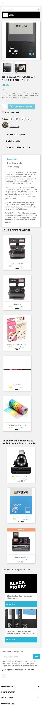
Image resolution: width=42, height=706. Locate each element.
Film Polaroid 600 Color (21, 517)
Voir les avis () (14, 127)
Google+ (23, 118)
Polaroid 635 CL (17, 264)
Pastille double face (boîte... (17, 344)
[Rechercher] (21, 9)
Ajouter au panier (21, 106)
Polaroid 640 (17, 304)
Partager (11, 118)
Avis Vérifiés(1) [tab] (13, 167)
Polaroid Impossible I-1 (21, 476)
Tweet (17, 118)
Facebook (3, 676)
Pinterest (29, 118)
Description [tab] (12, 159)
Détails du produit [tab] (15, 163)
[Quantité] (4, 106)
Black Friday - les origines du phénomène (19, 597)
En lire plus (10, 604)
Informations (8, 703)
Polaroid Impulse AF (21, 557)
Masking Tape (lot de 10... (17, 425)
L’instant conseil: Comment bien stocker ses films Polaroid (20, 632)
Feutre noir (17, 385)
